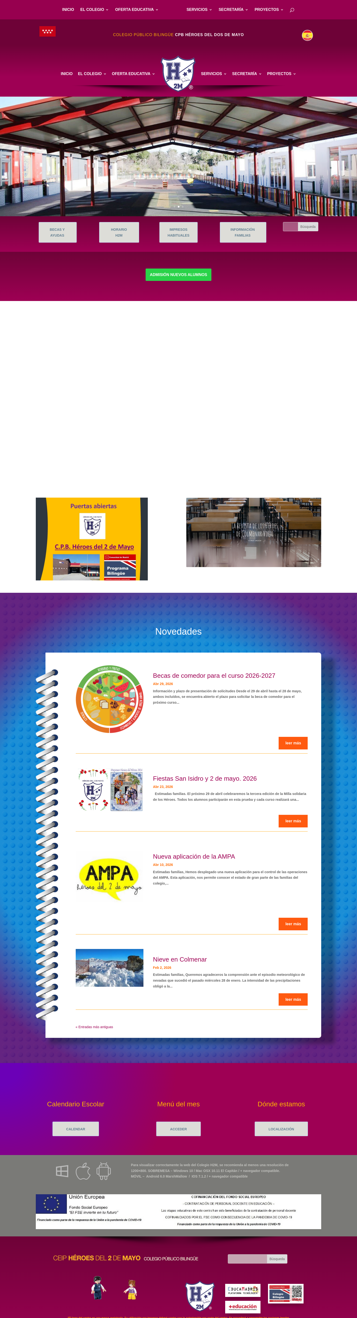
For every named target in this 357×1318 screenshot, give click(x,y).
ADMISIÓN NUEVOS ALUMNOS (178, 275)
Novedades (178, 631)
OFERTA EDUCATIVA (134, 10)
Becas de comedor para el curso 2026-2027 (214, 675)
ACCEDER (178, 1129)
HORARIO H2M (119, 232)
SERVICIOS (197, 10)
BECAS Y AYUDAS (57, 232)
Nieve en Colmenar (180, 959)
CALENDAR (75, 1129)
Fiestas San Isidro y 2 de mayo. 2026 (205, 778)
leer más (293, 743)
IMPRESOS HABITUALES (178, 232)
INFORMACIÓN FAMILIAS (243, 232)
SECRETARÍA (231, 10)
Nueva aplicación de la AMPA (194, 856)
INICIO (68, 10)
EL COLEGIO (92, 10)
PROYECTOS (267, 10)
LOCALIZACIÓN (281, 1129)
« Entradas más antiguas (94, 1027)
